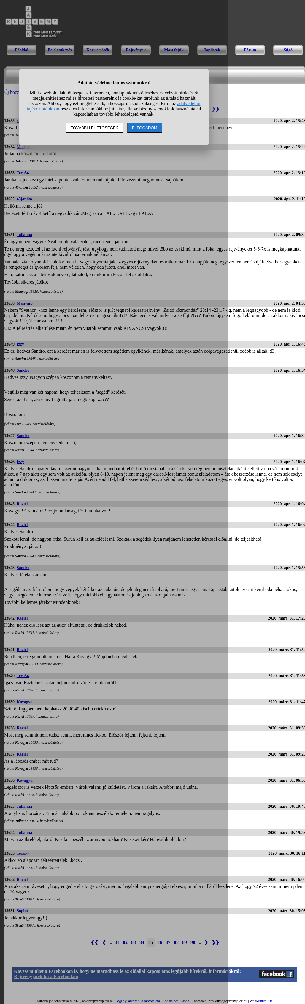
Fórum (250, 50)
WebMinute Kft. (261, 1001)
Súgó (288, 50)
